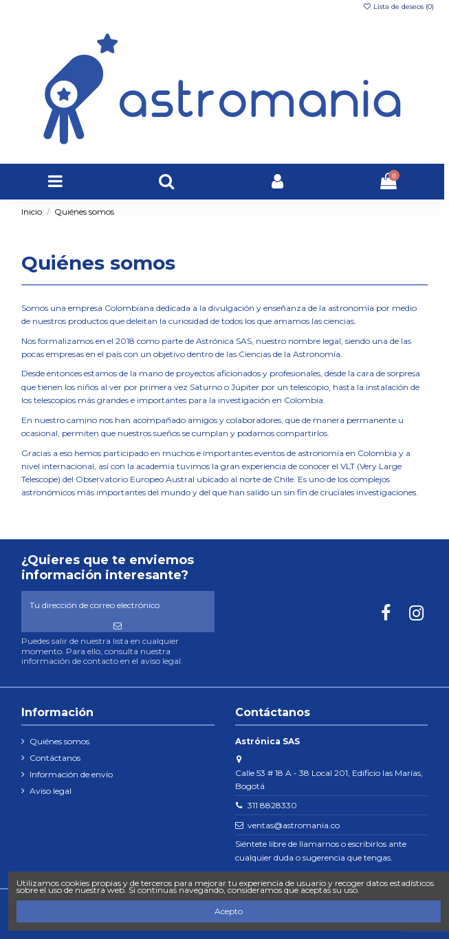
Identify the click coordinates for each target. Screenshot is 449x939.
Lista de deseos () (398, 6)
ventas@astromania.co (294, 825)
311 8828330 (272, 805)
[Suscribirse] (117, 626)
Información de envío (71, 774)
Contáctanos (55, 758)
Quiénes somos (59, 741)
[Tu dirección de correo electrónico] (117, 605)
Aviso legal (51, 791)
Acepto (229, 911)
